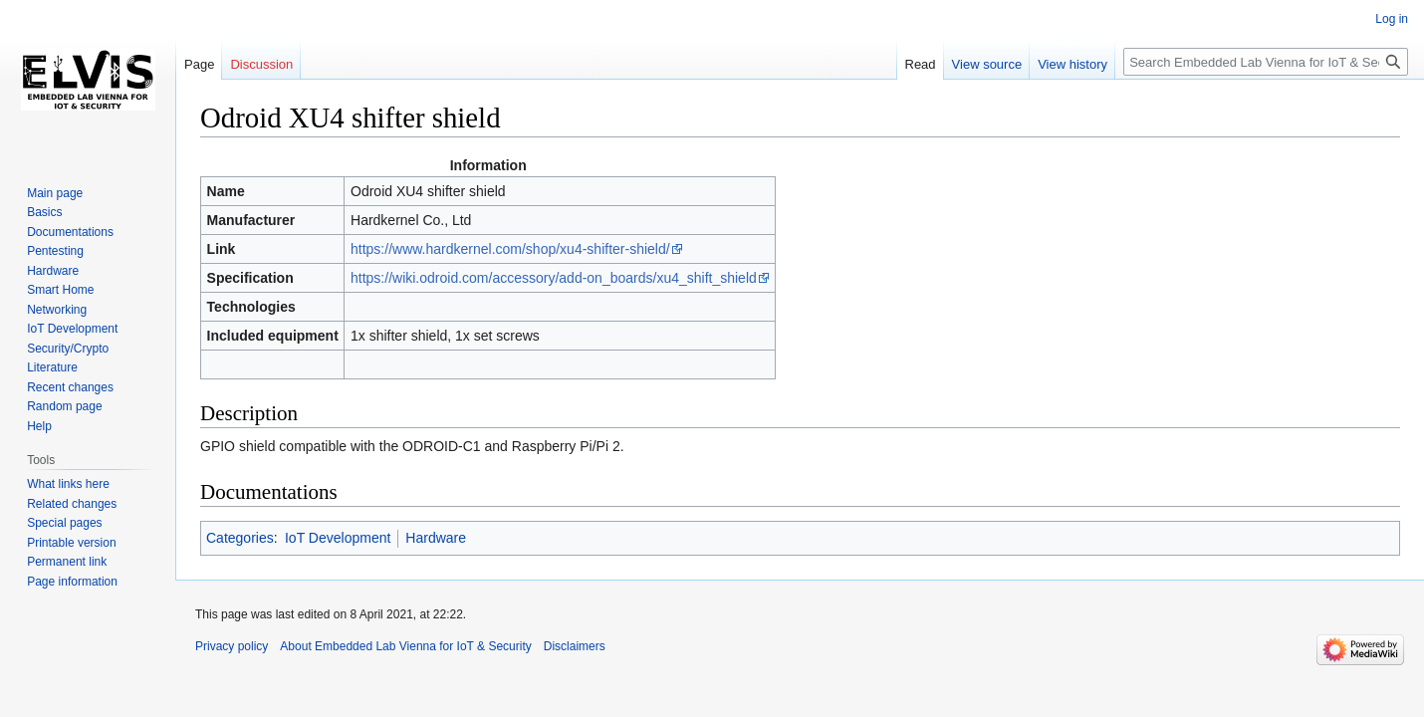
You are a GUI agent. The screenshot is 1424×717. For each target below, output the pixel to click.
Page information (72, 582)
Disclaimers (574, 646)
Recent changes (70, 387)
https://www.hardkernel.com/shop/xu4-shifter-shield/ (510, 249)
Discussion (261, 64)
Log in (1391, 19)
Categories (240, 538)
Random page (64, 406)
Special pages (64, 523)
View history (1072, 64)
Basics (44, 212)
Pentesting (55, 251)
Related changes (72, 504)
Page (199, 64)
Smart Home (60, 290)
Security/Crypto (68, 349)
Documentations (70, 232)
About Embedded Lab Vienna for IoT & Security (405, 646)
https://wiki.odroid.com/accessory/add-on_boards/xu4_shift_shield (554, 278)
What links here (68, 484)
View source (987, 64)
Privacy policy (231, 646)
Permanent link (67, 562)
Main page (55, 193)
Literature (52, 367)
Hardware (435, 538)
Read (920, 64)
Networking (57, 310)
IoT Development (337, 538)
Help (39, 426)
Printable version (71, 543)
